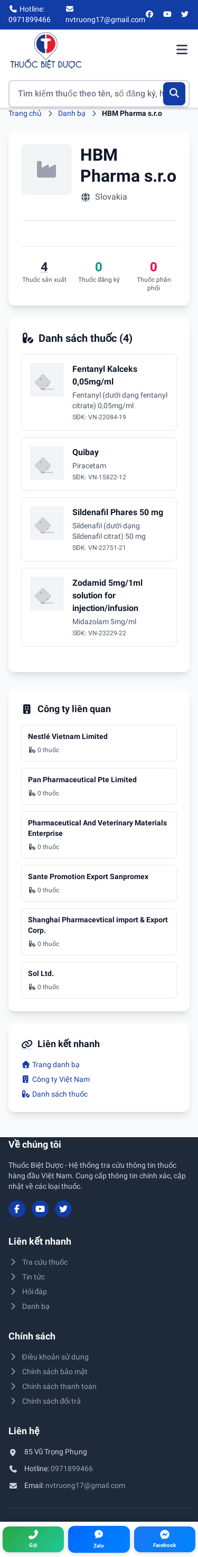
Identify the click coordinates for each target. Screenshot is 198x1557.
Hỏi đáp (27, 1291)
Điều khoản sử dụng (48, 1357)
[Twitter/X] (185, 14)
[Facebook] (150, 14)
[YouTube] (167, 14)
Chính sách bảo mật (48, 1371)
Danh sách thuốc (54, 1094)
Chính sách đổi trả (44, 1401)
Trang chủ (25, 113)
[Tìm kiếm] (174, 93)
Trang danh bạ (50, 1064)
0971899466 (72, 1468)
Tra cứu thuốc (38, 1262)
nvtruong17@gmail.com (85, 1485)
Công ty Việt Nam (55, 1079)
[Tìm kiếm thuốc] (99, 93)
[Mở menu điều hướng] (182, 50)
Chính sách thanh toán (52, 1386)
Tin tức (26, 1277)
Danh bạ (72, 113)
